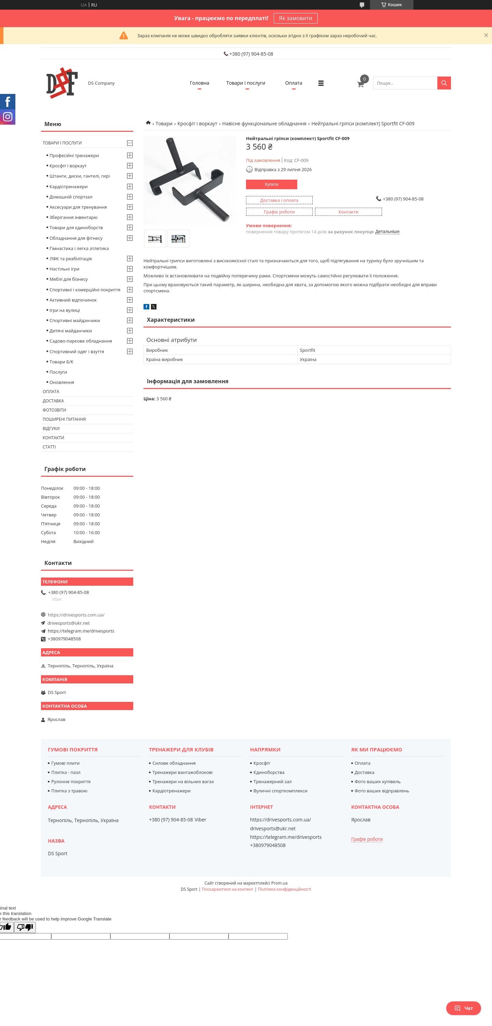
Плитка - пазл (65, 772)
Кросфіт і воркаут (197, 123)
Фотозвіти (54, 410)
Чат (463, 1008)
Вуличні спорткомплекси (281, 791)
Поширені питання (64, 419)
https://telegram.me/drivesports (81, 631)
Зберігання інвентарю (73, 217)
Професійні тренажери (74, 155)
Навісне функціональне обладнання (264, 123)
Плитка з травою (69, 791)
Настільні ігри (65, 269)
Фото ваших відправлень (382, 791)
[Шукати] (444, 83)
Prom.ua (279, 883)
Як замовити (296, 18)
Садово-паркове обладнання (81, 341)
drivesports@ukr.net (68, 623)
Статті (49, 447)
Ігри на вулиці (65, 310)
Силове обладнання (174, 763)
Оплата (293, 83)
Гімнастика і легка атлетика (79, 248)
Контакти (53, 438)
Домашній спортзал (71, 197)
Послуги (58, 372)
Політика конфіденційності (284, 889)
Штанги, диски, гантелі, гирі (80, 176)
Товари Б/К (61, 362)
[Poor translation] (25, 927)
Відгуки (51, 428)
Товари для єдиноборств (76, 227)
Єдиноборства (269, 772)
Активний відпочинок (73, 300)
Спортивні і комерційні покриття (85, 290)
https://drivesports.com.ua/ (76, 615)
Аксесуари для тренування (78, 207)
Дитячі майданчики (71, 331)
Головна (199, 83)
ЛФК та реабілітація (71, 258)
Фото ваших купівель (378, 781)
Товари (163, 123)
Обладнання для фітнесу (76, 238)
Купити (271, 184)
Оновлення (62, 382)
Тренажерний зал (273, 781)
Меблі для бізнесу (69, 279)
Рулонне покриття (71, 781)
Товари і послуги (245, 83)
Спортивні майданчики (75, 320)
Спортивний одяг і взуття (77, 351)
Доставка (53, 401)
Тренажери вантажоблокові (182, 772)
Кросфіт (262, 763)
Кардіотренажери (69, 186)
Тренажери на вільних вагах (183, 781)
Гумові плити (65, 763)
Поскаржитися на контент (228, 889)
